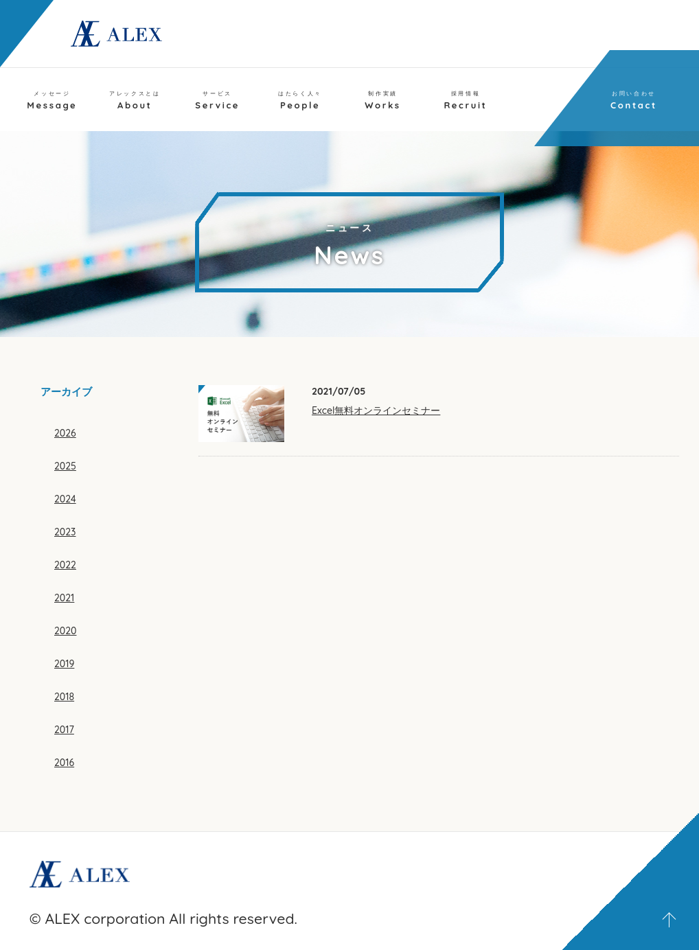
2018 (64, 697)
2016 (64, 762)
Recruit (465, 100)
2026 (65, 433)
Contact (633, 100)
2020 (65, 631)
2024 (65, 499)
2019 (64, 664)
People (300, 100)
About (134, 100)
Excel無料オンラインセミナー (376, 410)
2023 (65, 532)
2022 (65, 565)
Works (382, 100)
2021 (64, 598)
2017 (64, 729)
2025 (65, 466)
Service (217, 100)
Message (52, 100)
